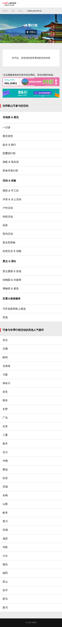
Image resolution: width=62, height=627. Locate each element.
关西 (12, 11)
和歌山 (20, 11)
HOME (5, 11)
